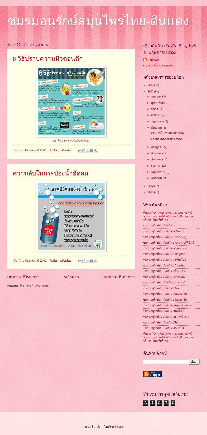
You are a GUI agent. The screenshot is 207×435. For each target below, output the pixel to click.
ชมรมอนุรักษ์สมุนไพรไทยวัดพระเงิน (165, 294)
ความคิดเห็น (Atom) (36, 285)
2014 (151, 186)
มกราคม (156, 96)
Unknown (153, 59)
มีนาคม (156, 109)
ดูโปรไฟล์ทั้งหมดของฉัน (158, 65)
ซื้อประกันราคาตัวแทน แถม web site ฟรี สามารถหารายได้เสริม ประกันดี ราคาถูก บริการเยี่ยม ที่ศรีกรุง (168, 216)
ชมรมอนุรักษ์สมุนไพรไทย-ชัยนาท (163, 231)
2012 (151, 85)
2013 (151, 91)
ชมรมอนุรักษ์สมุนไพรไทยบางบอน (164, 276)
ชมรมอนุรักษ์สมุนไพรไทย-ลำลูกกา (164, 254)
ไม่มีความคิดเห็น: (61, 150)
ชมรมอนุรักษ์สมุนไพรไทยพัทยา (162, 288)
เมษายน (156, 115)
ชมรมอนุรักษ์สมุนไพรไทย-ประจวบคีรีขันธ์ (168, 242)
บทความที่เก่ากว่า (119, 277)
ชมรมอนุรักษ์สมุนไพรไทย (158, 225)
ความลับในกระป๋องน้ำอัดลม (50, 173)
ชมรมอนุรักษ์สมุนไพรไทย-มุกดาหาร (165, 248)
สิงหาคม (156, 153)
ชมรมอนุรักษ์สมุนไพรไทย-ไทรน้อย (164, 265)
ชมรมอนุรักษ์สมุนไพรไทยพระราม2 (164, 282)
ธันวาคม (156, 178)
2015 (151, 192)
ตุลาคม (156, 165)
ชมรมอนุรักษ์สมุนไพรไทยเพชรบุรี (163, 328)
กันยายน (156, 159)
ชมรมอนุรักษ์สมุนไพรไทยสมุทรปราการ (167, 305)
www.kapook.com (78, 140)
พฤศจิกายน (158, 172)
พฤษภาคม (158, 121)
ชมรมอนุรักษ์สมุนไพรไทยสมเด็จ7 (163, 311)
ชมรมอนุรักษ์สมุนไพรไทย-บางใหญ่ (164, 237)
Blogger (119, 426)
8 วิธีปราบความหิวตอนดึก (48, 58)
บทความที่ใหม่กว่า (23, 277)
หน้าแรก (71, 277)
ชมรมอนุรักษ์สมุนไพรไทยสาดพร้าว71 (166, 316)
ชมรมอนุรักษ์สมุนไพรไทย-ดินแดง (98, 21)
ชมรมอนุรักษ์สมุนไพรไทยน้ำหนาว (164, 271)
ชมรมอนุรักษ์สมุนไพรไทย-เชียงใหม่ (165, 259)
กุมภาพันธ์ (157, 102)
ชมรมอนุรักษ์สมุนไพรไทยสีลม (161, 322)
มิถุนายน (156, 127)
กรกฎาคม (157, 147)
